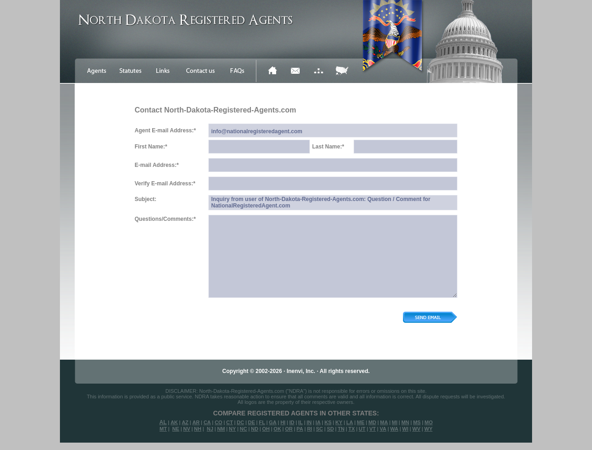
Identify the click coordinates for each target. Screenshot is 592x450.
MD (372, 422)
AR (196, 422)
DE (251, 422)
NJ (210, 429)
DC (240, 422)
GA (273, 422)
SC (319, 429)
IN (309, 422)
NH (197, 429)
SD (330, 429)
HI (282, 422)
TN (341, 429)
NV (186, 429)
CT (229, 422)
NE (175, 429)
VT (372, 429)
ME (361, 422)
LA (349, 422)
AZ (185, 422)
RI (309, 429)
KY (338, 422)
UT (362, 429)
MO (429, 422)
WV (416, 429)
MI (394, 422)
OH (266, 429)
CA (207, 422)
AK (174, 422)
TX (352, 429)
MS (417, 422)
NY (232, 429)
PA (299, 429)
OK (277, 429)
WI (405, 429)
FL (262, 422)
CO (219, 422)
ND (254, 429)
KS (328, 422)
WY (428, 429)
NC (243, 429)
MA (384, 422)
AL (163, 422)
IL (300, 422)
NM (221, 429)
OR (289, 429)
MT (163, 429)
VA (382, 429)
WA (394, 429)
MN (405, 422)
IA (317, 422)
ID (291, 422)
